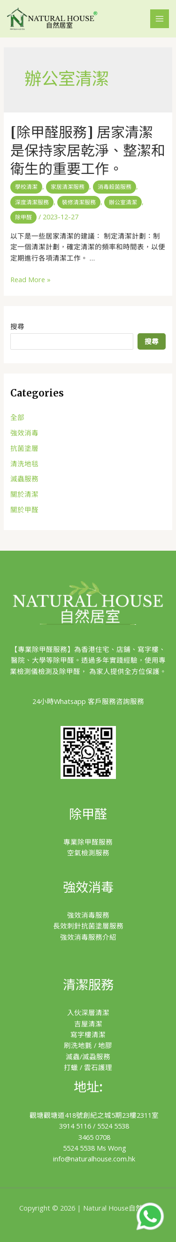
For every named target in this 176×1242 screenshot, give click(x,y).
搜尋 (17, 326)
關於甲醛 (24, 509)
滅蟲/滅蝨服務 (88, 1056)
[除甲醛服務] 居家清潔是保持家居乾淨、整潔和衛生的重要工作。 (87, 150)
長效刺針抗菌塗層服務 (88, 925)
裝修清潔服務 (79, 202)
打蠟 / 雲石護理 (88, 1067)
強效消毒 (24, 432)
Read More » (30, 279)
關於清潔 (24, 494)
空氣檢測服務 (88, 852)
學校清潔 (26, 187)
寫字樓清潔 (88, 1034)
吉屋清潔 (88, 1023)
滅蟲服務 (24, 478)
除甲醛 (23, 217)
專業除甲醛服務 (88, 841)
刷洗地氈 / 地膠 (88, 1045)
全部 (17, 417)
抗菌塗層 (24, 448)
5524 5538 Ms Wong (94, 1147)
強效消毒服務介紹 (88, 937)
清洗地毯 (24, 463)
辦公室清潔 (123, 202)
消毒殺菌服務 (114, 187)
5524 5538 (113, 1125)
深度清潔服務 (32, 202)
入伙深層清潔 (88, 1012)
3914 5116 (75, 1125)
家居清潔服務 (67, 187)
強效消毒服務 (88, 915)
